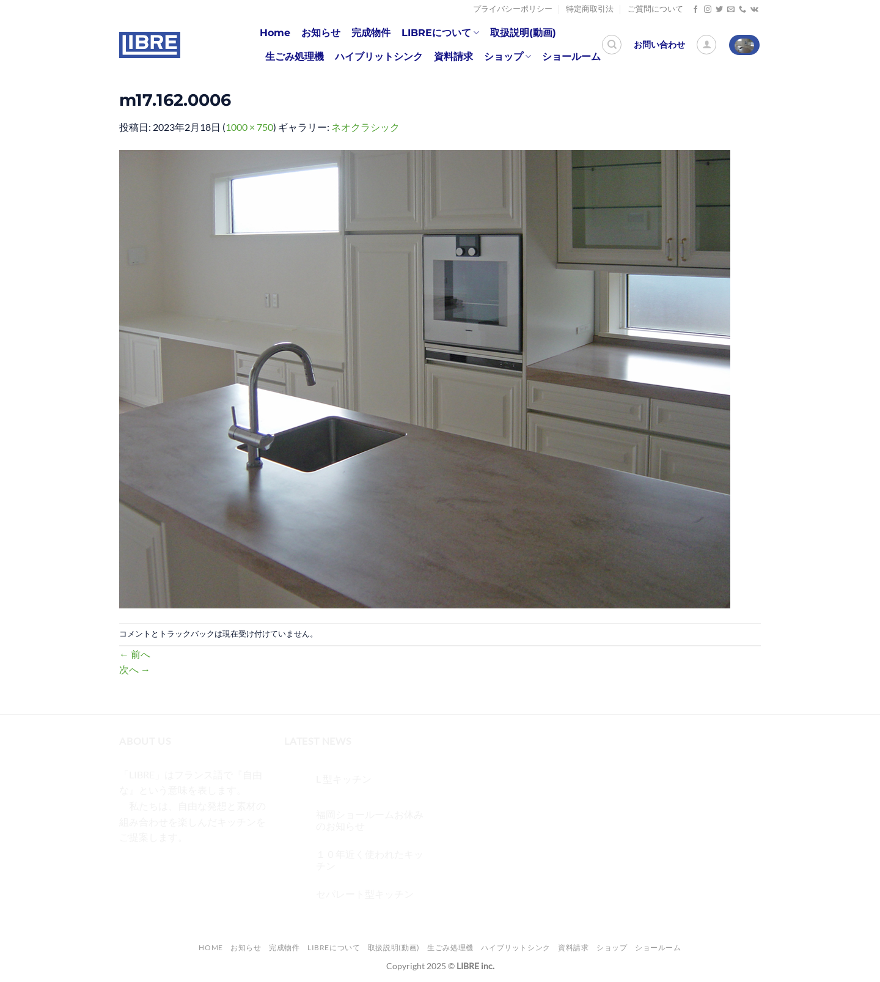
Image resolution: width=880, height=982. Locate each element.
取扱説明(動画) (523, 33)
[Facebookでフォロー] (695, 10)
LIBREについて (440, 33)
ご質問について (655, 8)
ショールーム (571, 56)
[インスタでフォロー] (707, 10)
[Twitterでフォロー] (719, 10)
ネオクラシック (365, 127)
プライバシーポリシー (512, 8)
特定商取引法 (590, 8)
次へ (134, 669)
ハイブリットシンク (379, 56)
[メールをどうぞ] (731, 10)
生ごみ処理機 (294, 56)
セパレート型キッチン (365, 893)
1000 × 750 (249, 127)
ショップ (507, 57)
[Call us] (742, 10)
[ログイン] (706, 44)
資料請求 (453, 56)
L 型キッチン (344, 778)
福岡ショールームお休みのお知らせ (370, 820)
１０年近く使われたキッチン (370, 859)
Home (275, 33)
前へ (134, 654)
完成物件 (371, 33)
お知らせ (320, 33)
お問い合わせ (659, 45)
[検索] (612, 44)
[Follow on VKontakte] (754, 10)
